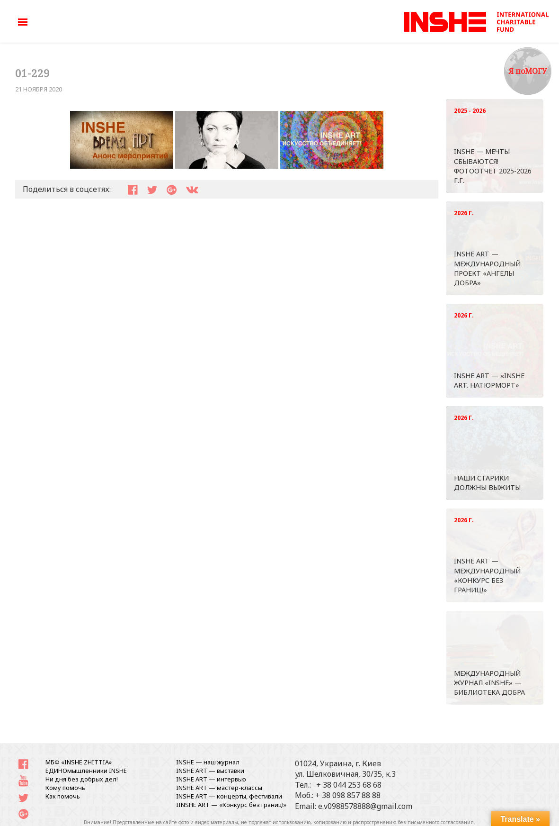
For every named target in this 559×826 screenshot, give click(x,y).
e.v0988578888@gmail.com (365, 806)
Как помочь (62, 796)
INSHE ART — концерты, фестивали (229, 796)
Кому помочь (65, 787)
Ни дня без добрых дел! (81, 779)
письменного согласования (441, 822)
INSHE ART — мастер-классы (219, 787)
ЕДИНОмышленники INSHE (86, 770)
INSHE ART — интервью (211, 779)
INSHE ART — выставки (210, 770)
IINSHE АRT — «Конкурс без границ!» (231, 804)
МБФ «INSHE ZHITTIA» (78, 762)
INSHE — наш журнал (208, 762)
